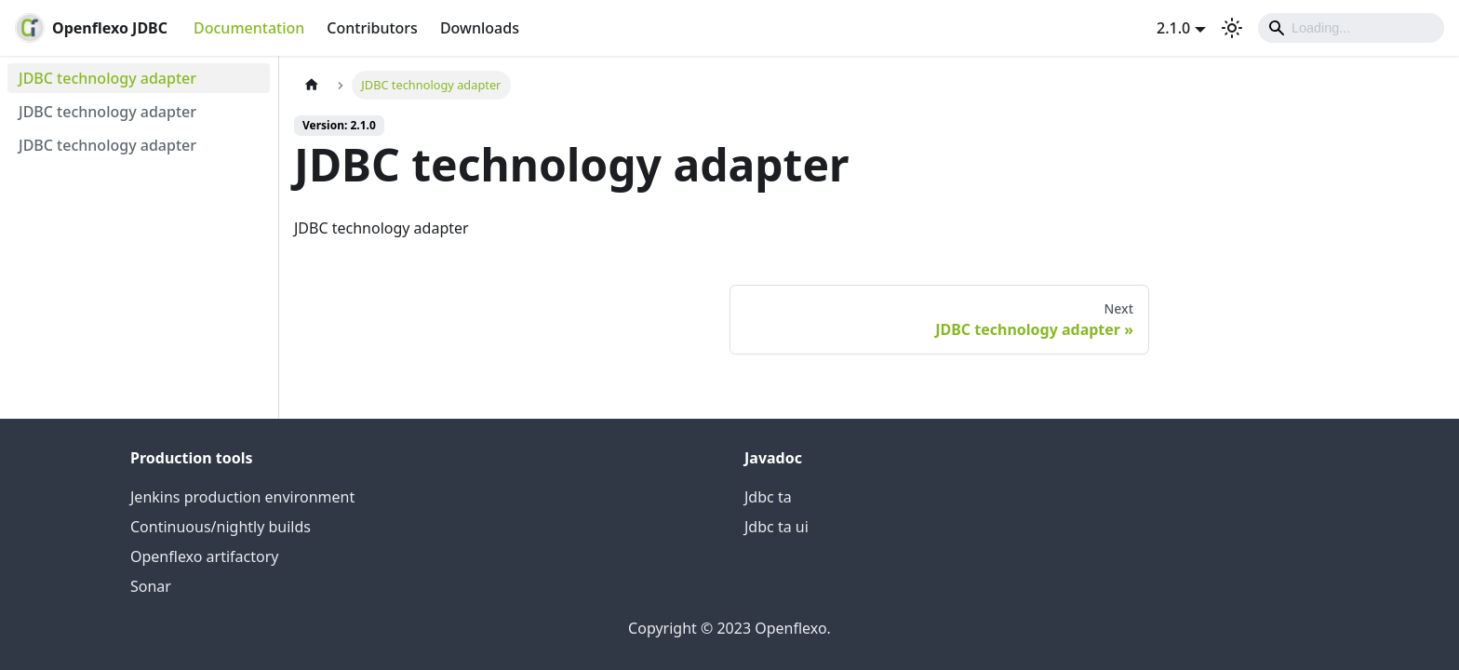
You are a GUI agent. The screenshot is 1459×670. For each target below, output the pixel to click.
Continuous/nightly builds (220, 526)
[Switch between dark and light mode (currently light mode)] (1232, 28)
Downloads (479, 28)
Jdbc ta (768, 497)
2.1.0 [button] (1173, 28)
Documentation (249, 28)
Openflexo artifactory (204, 556)
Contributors (372, 28)
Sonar (150, 586)
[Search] (1351, 28)
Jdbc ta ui (776, 526)
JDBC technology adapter (107, 78)
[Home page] (311, 85)
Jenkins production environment (242, 497)
